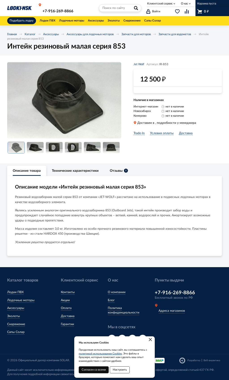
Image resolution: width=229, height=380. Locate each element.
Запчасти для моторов (136, 34)
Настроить (120, 369)
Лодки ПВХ (15, 292)
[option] (64, 100)
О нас (184, 3)
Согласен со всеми (94, 369)
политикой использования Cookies (100, 353)
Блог (111, 300)
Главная (12, 34)
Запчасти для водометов (175, 34)
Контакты (68, 292)
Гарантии (67, 324)
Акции (65, 300)
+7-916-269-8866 (57, 11)
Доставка (67, 316)
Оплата (66, 308)
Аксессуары (51, 34)
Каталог (30, 34)
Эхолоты (13, 316)
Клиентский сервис (160, 3)
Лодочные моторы (20, 300)
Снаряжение (16, 324)
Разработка (193, 360)
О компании (116, 292)
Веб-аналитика (212, 360)
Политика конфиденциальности (123, 310)
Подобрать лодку (22, 20)
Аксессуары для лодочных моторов (90, 34)
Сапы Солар (16, 332)
